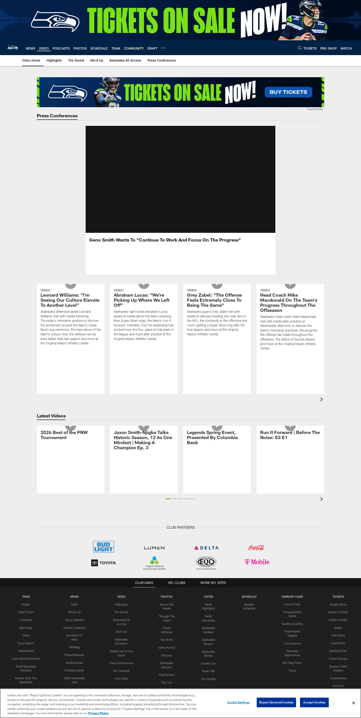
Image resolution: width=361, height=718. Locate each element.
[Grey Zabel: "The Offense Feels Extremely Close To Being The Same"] (217, 338)
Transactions (26, 655)
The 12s (167, 681)
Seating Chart (338, 655)
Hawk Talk (208, 674)
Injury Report (26, 647)
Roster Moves (74, 662)
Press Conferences (121, 662)
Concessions (292, 647)
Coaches (25, 624)
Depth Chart (25, 617)
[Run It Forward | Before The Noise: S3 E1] (290, 460)
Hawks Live (208, 666)
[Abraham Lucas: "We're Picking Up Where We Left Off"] (144, 340)
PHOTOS (166, 602)
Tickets (338, 602)
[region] (180, 703)
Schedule (249, 602)
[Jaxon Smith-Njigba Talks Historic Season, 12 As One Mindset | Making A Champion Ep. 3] (144, 465)
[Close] (354, 703)
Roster (26, 609)
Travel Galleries (166, 632)
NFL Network (121, 670)
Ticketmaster (338, 681)
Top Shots (166, 640)
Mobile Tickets (338, 624)
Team (25, 602)
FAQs (292, 674)
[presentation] (322, 405)
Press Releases (74, 655)
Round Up (74, 617)
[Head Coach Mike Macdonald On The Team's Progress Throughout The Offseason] (290, 345)
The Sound (121, 617)
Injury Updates (74, 624)
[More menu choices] (163, 48)
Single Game (338, 609)
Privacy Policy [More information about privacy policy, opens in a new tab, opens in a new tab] (98, 713)
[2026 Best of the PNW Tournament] (71, 460)
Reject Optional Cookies (276, 703)
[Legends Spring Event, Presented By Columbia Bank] (217, 462)
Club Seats (338, 639)
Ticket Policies (338, 662)
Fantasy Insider (74, 670)
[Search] (300, 48)
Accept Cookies (314, 703)
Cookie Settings (238, 703)
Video (121, 602)
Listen (208, 602)
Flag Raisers (166, 674)
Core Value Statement (25, 662)
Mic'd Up (121, 636)
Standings (26, 632)
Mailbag (74, 647)
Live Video (121, 678)
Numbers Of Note (74, 639)
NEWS (74, 602)
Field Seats (338, 647)
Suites (338, 632)
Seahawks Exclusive (121, 643)
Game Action (167, 647)
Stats (26, 639)
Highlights (121, 609)
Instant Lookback (74, 632)
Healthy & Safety (292, 628)
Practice (167, 655)
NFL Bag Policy (292, 666)
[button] (168, 504)
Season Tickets (338, 617)
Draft (74, 609)
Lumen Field (292, 609)
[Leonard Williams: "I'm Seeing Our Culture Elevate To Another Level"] (71, 342)
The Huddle (208, 682)
